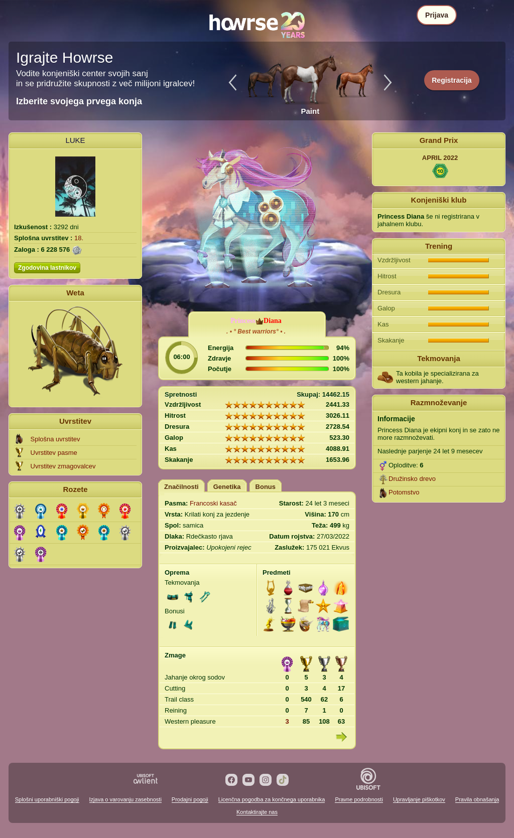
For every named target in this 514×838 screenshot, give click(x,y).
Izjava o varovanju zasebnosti (125, 799)
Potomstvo (404, 492)
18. (78, 238)
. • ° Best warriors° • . (256, 331)
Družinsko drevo (412, 478)
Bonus (265, 486)
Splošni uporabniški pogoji (47, 799)
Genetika (227, 486)
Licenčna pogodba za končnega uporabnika (271, 799)
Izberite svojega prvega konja (79, 101)
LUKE (75, 140)
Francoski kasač (213, 503)
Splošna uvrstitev (55, 439)
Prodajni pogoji (190, 799)
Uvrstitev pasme (54, 452)
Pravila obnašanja (477, 799)
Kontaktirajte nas (257, 812)
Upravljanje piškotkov (419, 799)
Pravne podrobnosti (358, 799)
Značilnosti (181, 486)
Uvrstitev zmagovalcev (63, 466)
